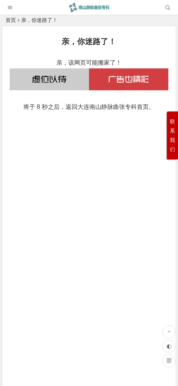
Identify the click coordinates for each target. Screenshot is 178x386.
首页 (11, 20)
